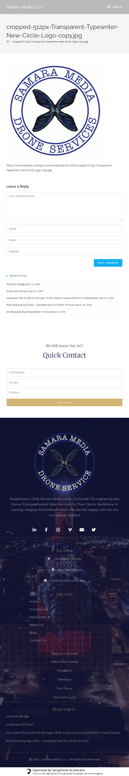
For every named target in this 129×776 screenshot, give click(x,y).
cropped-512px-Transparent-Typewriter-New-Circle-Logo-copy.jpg (50, 41)
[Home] (7, 41)
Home (34, 601)
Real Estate (39, 617)
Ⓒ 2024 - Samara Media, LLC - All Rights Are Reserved (64, 759)
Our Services (38, 609)
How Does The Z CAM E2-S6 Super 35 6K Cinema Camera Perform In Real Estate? (52, 298)
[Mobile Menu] (115, 7)
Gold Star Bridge (15, 284)
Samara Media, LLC (25, 6)
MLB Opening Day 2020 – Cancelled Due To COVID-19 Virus (40, 304)
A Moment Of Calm (17, 291)
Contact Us (37, 640)
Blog (32, 632)
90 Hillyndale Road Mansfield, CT (25, 312)
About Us (36, 625)
